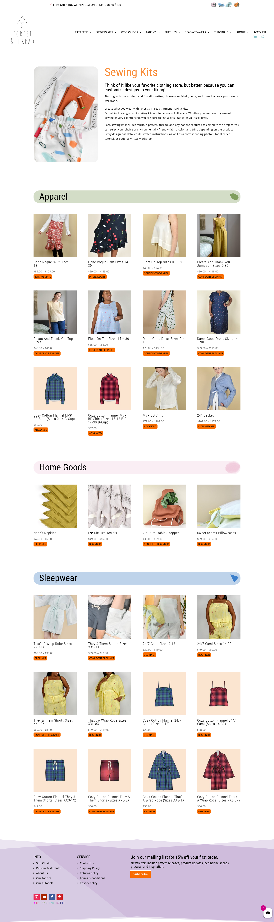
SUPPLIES (171, 32)
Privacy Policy (88, 883)
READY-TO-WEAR (195, 32)
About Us (42, 873)
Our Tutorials (44, 883)
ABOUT (240, 32)
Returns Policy (89, 873)
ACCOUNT (259, 32)
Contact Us (87, 863)
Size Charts (43, 863)
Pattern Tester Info (48, 868)
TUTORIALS (221, 32)
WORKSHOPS (129, 32)
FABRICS (151, 32)
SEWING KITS (104, 32)
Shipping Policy (90, 868)
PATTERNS (81, 32)
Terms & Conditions (92, 878)
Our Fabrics (43, 878)
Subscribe (140, 874)
